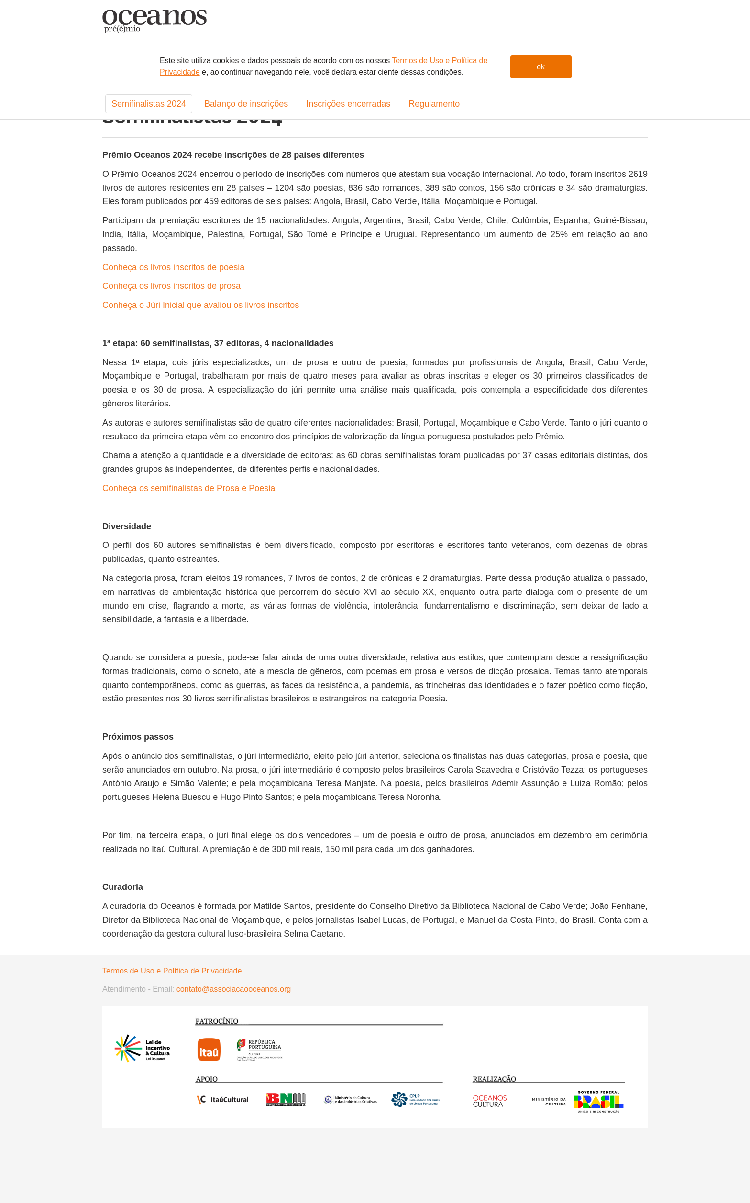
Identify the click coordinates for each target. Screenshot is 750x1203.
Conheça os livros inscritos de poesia (173, 267)
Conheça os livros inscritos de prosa (171, 286)
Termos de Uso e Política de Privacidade (172, 970)
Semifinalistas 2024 (148, 104)
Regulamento (434, 104)
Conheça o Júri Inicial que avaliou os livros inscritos (200, 305)
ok (541, 67)
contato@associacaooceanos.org (232, 988)
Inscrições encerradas (348, 104)
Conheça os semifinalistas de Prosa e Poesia (188, 488)
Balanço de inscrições (246, 104)
